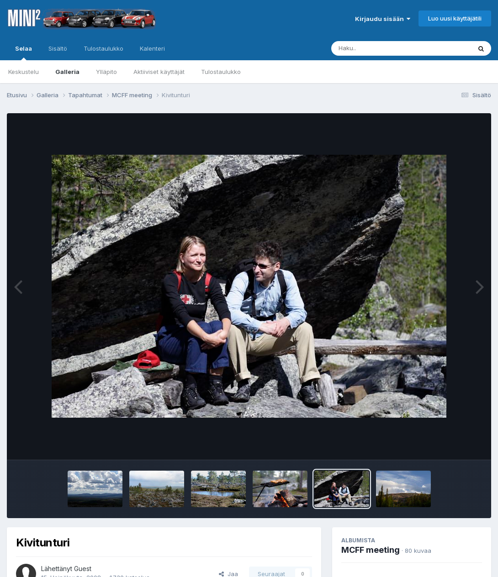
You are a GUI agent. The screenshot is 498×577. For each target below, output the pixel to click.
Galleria (67, 71)
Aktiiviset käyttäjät (159, 71)
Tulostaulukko (221, 71)
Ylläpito (106, 71)
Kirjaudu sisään (382, 18)
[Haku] (384, 48)
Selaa (23, 52)
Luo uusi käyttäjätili (455, 18)
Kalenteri (152, 48)
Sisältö (57, 48)
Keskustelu (23, 71)
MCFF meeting (370, 550)
